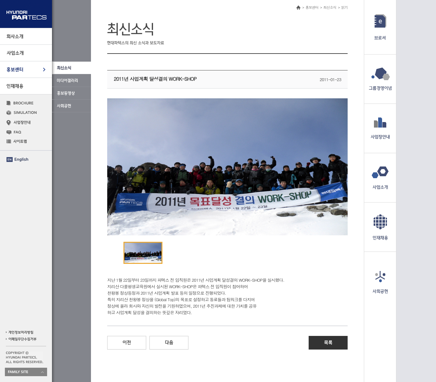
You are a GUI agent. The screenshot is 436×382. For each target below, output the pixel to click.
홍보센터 (311, 7)
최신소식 (329, 7)
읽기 (344, 7)
